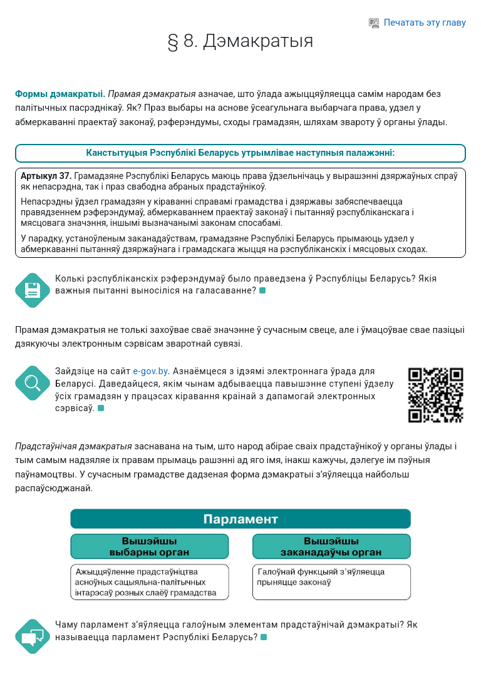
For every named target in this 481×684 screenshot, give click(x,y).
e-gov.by (150, 371)
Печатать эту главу (417, 22)
